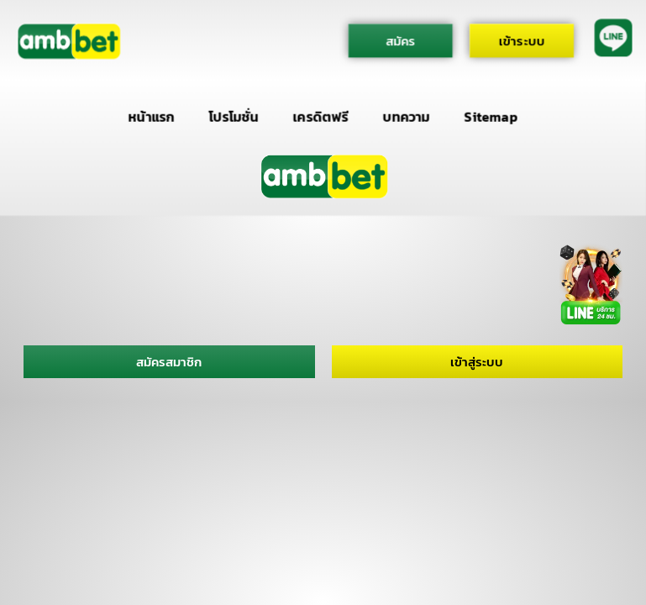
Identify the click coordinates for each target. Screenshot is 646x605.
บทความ (406, 116)
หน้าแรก (152, 116)
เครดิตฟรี (321, 116)
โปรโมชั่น (234, 116)
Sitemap (491, 116)
